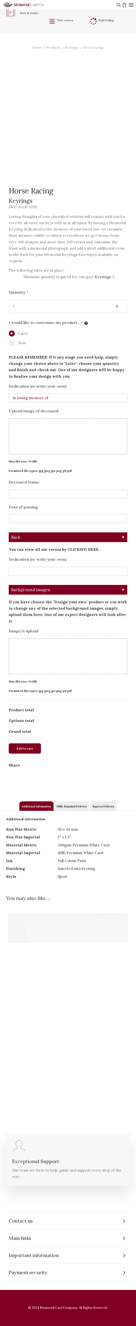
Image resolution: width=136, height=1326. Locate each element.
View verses (65, 20)
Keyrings (72, 48)
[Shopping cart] (124, 5)
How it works (29, 13)
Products (53, 48)
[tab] (36, 806)
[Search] (118, 5)
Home (37, 48)
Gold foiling (106, 20)
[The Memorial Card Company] (29, 4)
